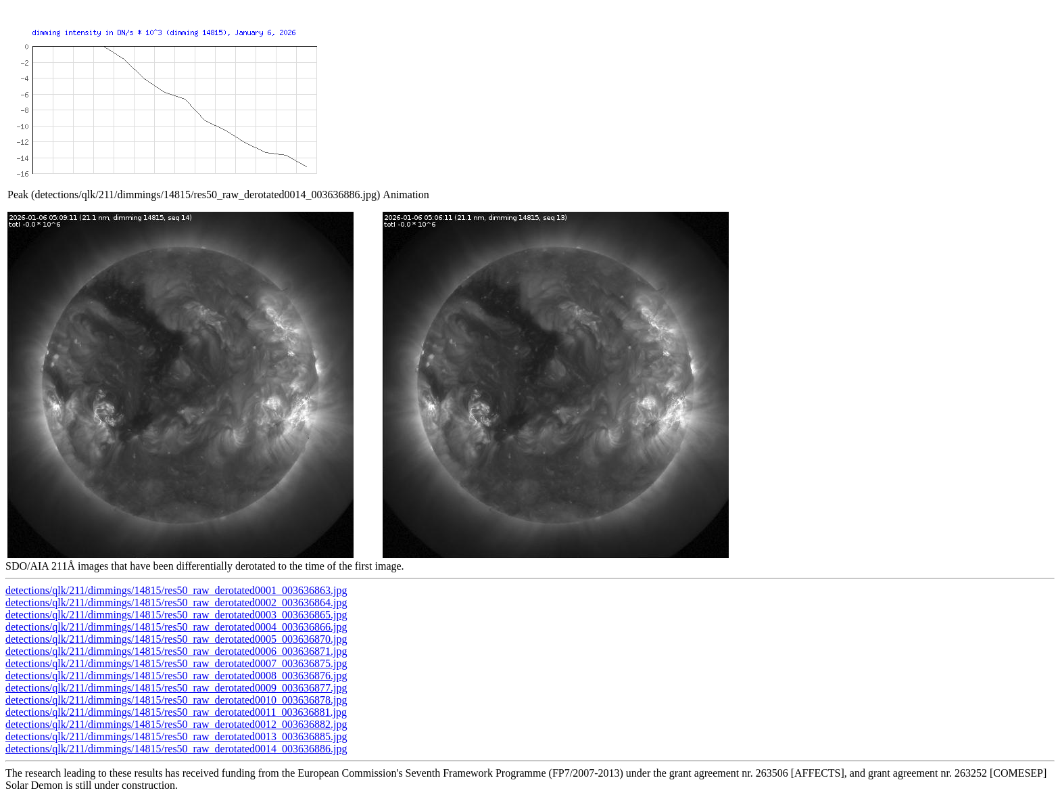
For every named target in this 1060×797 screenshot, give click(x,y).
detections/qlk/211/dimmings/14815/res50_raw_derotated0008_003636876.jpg (176, 675)
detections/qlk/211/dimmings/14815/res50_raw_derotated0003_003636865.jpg (176, 614)
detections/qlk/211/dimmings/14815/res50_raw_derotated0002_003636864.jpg (176, 602)
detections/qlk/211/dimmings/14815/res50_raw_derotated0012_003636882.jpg (176, 724)
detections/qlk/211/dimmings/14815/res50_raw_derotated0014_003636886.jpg (176, 748)
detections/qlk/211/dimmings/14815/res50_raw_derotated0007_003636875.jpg (176, 663)
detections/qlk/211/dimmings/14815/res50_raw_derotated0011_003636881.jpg (176, 712)
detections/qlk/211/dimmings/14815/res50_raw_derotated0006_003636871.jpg (176, 651)
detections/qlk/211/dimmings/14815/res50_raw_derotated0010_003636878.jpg (176, 700)
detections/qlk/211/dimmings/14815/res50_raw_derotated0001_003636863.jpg (176, 590)
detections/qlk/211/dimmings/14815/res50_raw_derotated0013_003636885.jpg (176, 736)
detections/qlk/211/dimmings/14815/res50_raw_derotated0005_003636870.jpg (176, 639)
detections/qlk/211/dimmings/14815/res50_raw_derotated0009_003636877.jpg (176, 687)
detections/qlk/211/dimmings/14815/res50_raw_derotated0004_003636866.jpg (176, 627)
